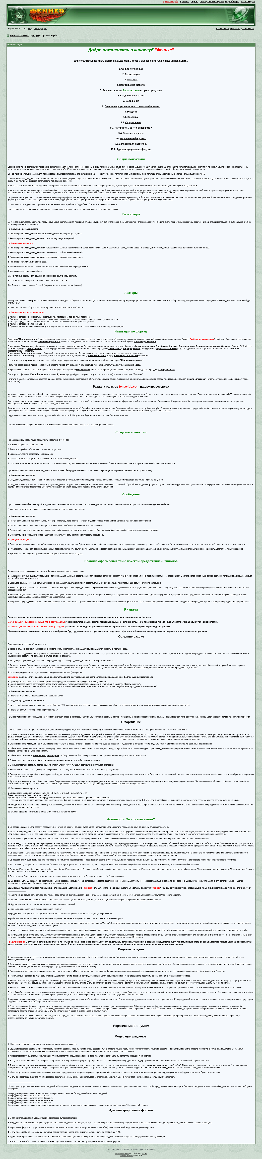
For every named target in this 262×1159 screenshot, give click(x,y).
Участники (212, 1)
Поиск (203, 1)
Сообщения (132, 101)
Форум (35, 35)
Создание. (133, 117)
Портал (194, 1)
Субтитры (234, 1)
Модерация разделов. (134, 143)
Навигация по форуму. (132, 85)
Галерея (223, 1)
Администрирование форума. (134, 149)
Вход (30, 28)
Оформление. (133, 122)
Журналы (184, 1)
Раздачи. (132, 111)
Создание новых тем (132, 95)
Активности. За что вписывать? (133, 127)
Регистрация (40, 28)
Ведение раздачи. (133, 133)
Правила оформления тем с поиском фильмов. (132, 106)
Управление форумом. (133, 138)
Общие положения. (132, 68)
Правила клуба (170, 1)
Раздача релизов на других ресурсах (132, 90)
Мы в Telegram (248, 1)
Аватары (132, 79)
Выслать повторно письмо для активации (235, 28)
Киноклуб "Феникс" (19, 35)
